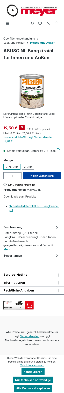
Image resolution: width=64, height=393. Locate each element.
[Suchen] (32, 23)
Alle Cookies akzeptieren (33, 388)
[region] (32, 90)
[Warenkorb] (56, 23)
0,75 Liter (12, 166)
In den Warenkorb (42, 176)
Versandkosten (29, 336)
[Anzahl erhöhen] (18, 175)
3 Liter (28, 166)
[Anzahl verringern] (7, 175)
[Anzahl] (12, 175)
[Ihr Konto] (48, 23)
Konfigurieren (33, 371)
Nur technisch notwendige (33, 380)
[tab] (31, 238)
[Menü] (7, 23)
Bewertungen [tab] (31, 255)
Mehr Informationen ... (32, 365)
